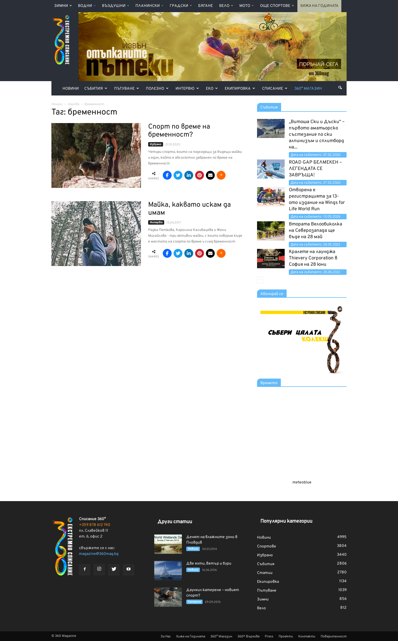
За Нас (166, 636)
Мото (246, 6)
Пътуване (126, 88)
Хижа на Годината (319, 6)
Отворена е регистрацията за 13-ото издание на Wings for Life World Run (317, 199)
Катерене (194, 602)
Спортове (266, 546)
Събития (95, 88)
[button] (340, 87)
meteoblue (301, 482)
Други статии (175, 522)
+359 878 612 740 (94, 525)
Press (269, 636)
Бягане (205, 6)
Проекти (286, 636)
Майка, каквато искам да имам (189, 209)
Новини (70, 88)
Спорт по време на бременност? (179, 131)
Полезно (157, 88)
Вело (226, 6)
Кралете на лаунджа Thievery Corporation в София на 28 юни (313, 258)
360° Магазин (308, 88)
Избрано (155, 144)
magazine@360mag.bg (99, 554)
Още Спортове (277, 6)
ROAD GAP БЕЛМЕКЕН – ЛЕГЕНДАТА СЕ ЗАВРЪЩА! (315, 168)
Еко (212, 88)
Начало (56, 104)
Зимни (63, 6)
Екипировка (240, 88)
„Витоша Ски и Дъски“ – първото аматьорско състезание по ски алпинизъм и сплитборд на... (317, 134)
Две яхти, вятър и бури (208, 563)
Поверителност (334, 636)
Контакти (306, 636)
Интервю (187, 88)
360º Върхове (248, 636)
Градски (181, 6)
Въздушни (115, 6)
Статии (265, 573)
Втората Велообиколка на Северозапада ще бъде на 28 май (315, 230)
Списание (274, 88)
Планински (149, 6)
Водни (87, 6)
